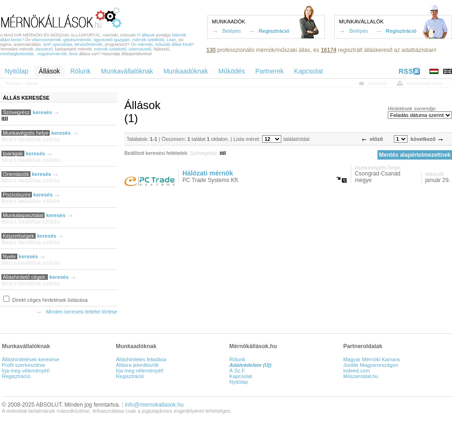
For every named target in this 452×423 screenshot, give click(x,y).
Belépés (231, 31)
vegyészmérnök (52, 53)
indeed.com (356, 370)
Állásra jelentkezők (137, 365)
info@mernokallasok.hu (154, 404)
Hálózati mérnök (207, 173)
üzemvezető (139, 49)
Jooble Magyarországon (370, 365)
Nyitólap (13, 83)
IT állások (146, 35)
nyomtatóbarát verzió (425, 83)
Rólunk (237, 359)
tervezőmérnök (89, 44)
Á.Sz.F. (237, 370)
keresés (42, 112)
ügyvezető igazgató (111, 39)
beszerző (44, 49)
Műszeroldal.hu (360, 376)
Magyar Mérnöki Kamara (371, 359)
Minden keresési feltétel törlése (81, 311)
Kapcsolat (240, 376)
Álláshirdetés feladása (141, 359)
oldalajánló (377, 83)
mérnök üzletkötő (148, 39)
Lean (171, 39)
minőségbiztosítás (17, 53)
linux (73, 53)
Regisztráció (274, 31)
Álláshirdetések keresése (30, 359)
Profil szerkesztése (23, 365)
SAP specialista (57, 44)
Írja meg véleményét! (26, 370)
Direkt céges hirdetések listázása (49, 300)
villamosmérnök (46, 39)
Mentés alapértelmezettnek (415, 155)
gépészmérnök (77, 39)
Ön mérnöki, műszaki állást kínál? (162, 44)
